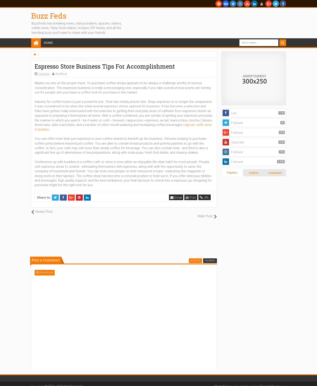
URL (205, 197)
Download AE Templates (241, 381)
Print (191, 197)
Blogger (281, 381)
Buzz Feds (49, 16)
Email (176, 197)
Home (48, 43)
